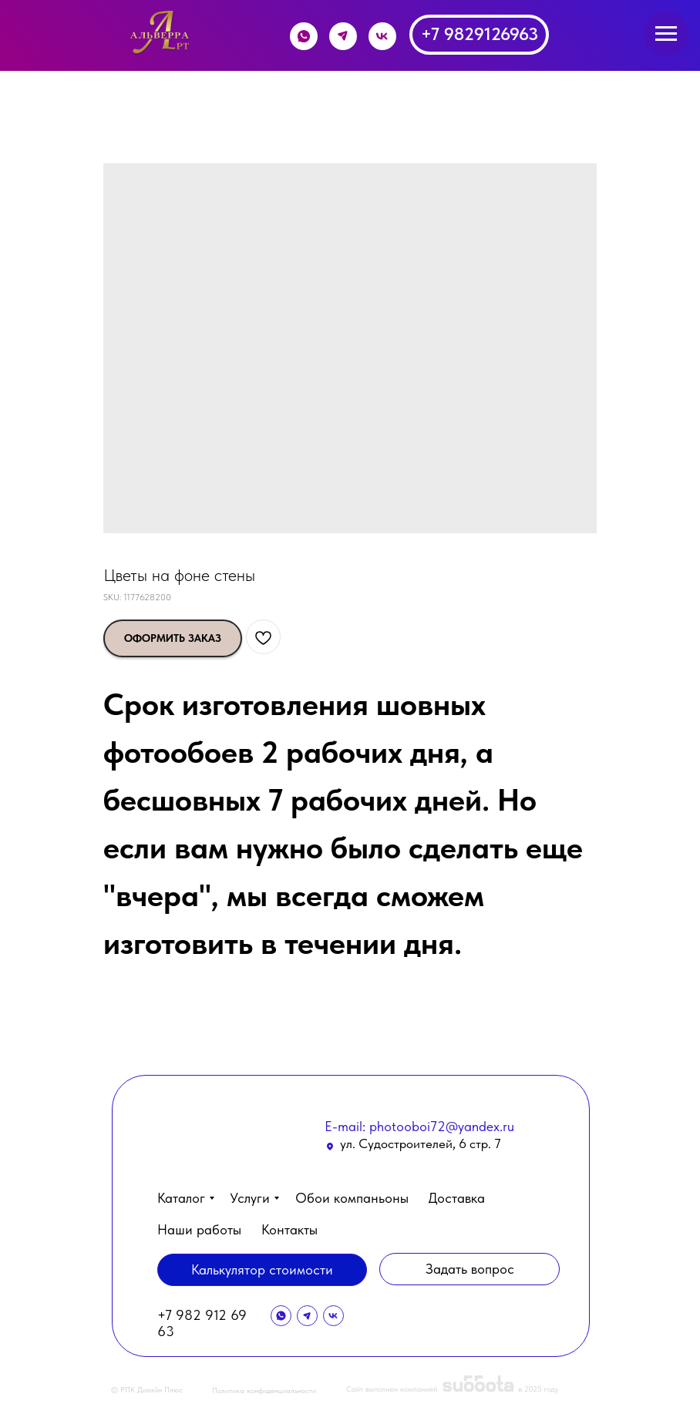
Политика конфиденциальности (264, 1390)
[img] (161, 33)
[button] (469, 1269)
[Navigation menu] (666, 34)
